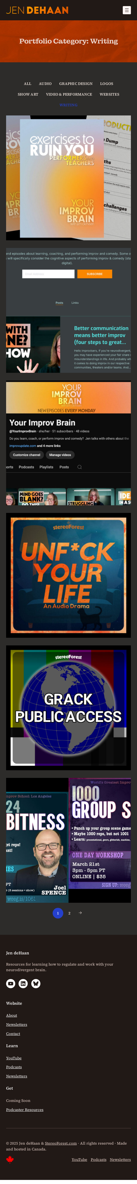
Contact (13, 1033)
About (11, 1015)
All (28, 83)
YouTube (14, 1058)
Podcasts (14, 1067)
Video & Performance (69, 94)
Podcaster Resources (24, 1109)
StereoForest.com (61, 1143)
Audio (45, 83)
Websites (109, 94)
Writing (68, 105)
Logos (106, 83)
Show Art (28, 94)
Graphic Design (76, 83)
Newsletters (16, 1024)
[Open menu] (127, 10)
